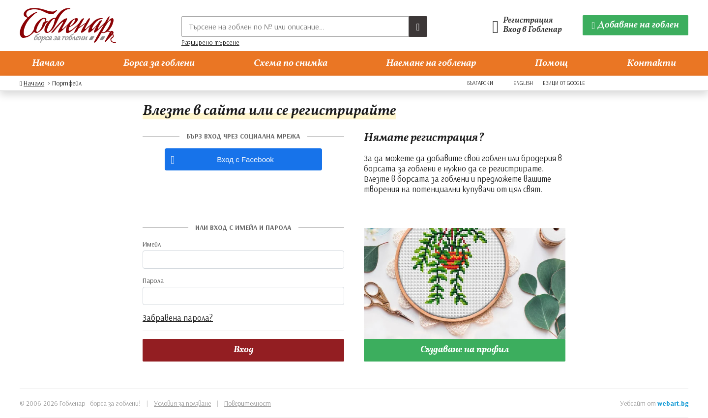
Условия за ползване (182, 403)
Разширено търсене (210, 42)
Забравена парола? (178, 317)
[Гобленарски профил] (529, 25)
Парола (153, 280)
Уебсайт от (654, 403)
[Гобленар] (68, 25)
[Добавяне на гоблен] (636, 25)
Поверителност (247, 403)
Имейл (152, 244)
